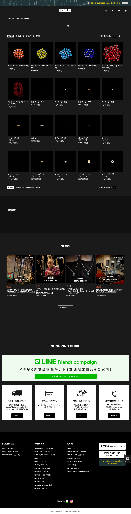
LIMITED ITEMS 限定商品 (10, 451)
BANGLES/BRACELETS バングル (44, 455)
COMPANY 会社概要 (73, 458)
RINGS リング (39, 458)
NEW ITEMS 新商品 (8, 448)
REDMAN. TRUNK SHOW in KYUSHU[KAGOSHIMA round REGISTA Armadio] (21, 291)
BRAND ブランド (72, 448)
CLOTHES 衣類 (39, 482)
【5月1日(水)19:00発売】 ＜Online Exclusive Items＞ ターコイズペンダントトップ (80, 291)
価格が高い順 (30, 36)
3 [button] (119, 36)
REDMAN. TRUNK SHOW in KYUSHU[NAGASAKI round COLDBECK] (109, 291)
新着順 (38, 36)
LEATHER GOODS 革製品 (42, 475)
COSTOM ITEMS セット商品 (11, 455)
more (124, 3)
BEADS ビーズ (39, 478)
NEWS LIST (64, 308)
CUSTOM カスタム (40, 488)
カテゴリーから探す (17, 18)
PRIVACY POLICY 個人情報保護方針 (78, 471)
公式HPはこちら (116, 447)
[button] (122, 36)
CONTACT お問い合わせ (74, 461)
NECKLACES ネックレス (42, 451)
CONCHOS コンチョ (41, 461)
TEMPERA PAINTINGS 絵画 (43, 485)
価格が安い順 (20, 36)
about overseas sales (112, 462)
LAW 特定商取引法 (73, 468)
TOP (8, 18)
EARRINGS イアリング (41, 471)
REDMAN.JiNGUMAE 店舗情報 (76, 451)
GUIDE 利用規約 (72, 465)
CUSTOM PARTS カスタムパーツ (44, 448)
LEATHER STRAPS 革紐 (42, 468)
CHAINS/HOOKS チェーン (42, 465)
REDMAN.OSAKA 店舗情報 (75, 455)
